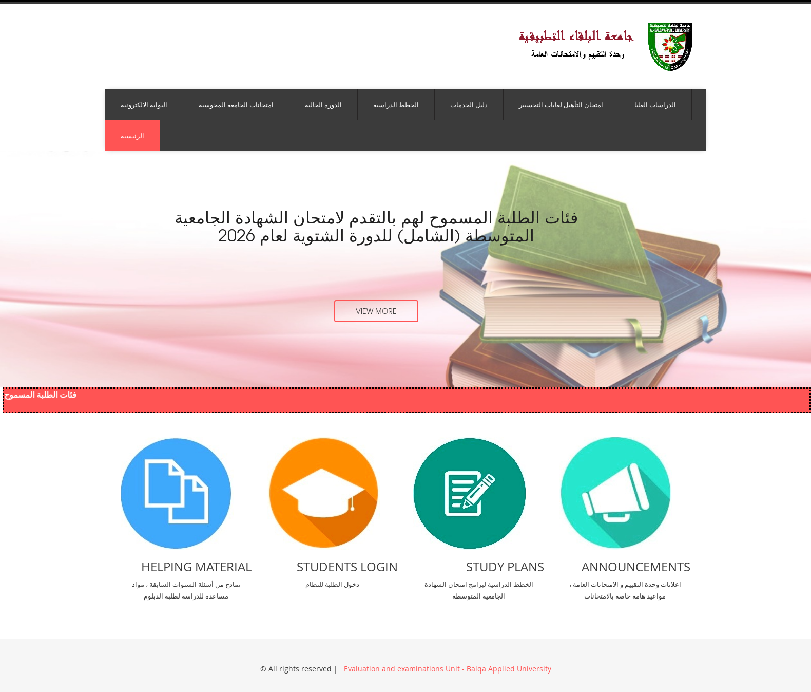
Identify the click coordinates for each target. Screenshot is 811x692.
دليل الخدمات (469, 104)
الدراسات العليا (655, 104)
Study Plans (505, 566)
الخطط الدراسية (396, 104)
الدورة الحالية (323, 104)
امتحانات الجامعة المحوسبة (236, 104)
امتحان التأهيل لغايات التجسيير (561, 104)
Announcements (636, 566)
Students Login (347, 566)
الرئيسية (132, 135)
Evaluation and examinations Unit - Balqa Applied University (446, 669)
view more (376, 311)
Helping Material (196, 566)
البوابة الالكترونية (144, 104)
